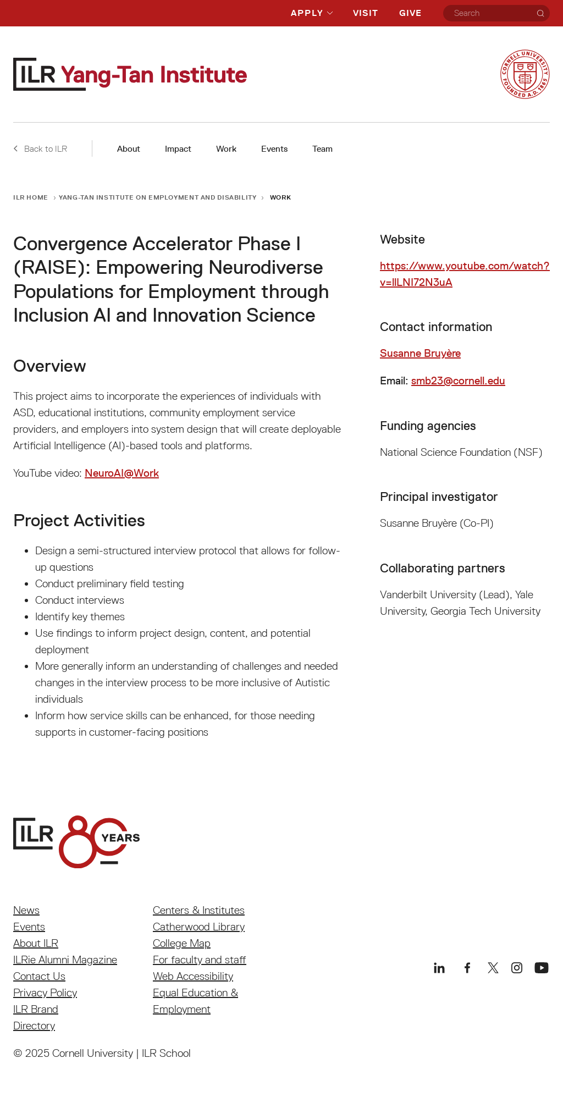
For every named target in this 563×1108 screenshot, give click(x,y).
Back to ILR (40, 148)
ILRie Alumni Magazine (65, 959)
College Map (182, 943)
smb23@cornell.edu (458, 380)
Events (274, 149)
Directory (34, 1025)
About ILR (35, 943)
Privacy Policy (45, 992)
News (26, 910)
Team (322, 149)
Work (226, 149)
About (128, 149)
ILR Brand (35, 1009)
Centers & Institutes (199, 910)
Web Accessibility (193, 976)
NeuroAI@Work (122, 472)
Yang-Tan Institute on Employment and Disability (157, 197)
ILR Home (30, 197)
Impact (178, 149)
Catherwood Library (199, 926)
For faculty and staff (199, 959)
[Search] (540, 13)
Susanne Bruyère (420, 353)
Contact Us (39, 976)
